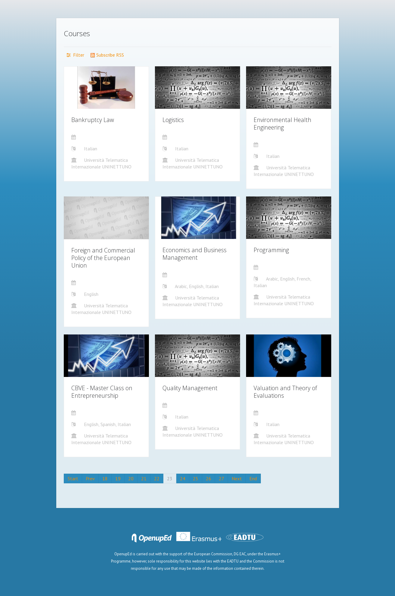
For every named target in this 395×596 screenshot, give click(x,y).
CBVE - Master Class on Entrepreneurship (101, 392)
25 (195, 478)
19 (118, 478)
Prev (90, 478)
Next (237, 478)
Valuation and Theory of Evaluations (285, 392)
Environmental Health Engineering (282, 123)
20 (131, 478)
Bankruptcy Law (92, 120)
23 (169, 478)
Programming (271, 250)
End (253, 478)
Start (73, 478)
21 (144, 478)
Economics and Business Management (194, 254)
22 (156, 478)
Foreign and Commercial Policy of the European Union (103, 257)
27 (221, 478)
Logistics (173, 120)
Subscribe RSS (107, 55)
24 (182, 478)
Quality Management (190, 388)
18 (105, 478)
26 (208, 478)
